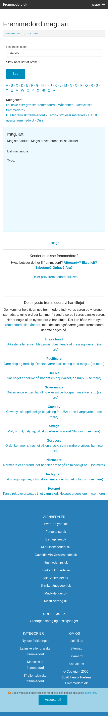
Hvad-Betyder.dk (56, 524)
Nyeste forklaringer (35, 640)
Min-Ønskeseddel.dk (55, 547)
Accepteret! (53, 699)
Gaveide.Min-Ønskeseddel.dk (56, 555)
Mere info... (91, 692)
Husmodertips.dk (56, 562)
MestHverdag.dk (56, 601)
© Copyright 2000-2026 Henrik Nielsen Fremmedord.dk (76, 677)
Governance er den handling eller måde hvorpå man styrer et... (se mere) (54, 392)
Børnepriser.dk (55, 539)
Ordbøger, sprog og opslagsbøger (54, 621)
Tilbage (54, 243)
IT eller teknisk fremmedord (25, 115)
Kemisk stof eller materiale (67, 115)
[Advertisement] (54, 195)
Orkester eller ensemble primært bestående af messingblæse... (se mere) (54, 344)
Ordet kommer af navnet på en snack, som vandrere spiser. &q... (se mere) (54, 445)
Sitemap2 (76, 656)
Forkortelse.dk (56, 531)
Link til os (76, 640)
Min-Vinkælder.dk (55, 578)
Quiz (40, 120)
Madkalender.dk (55, 593)
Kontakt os (76, 664)
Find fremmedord (54, 50)
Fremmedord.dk (15, 4)
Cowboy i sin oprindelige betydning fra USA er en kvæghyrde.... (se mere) (54, 412)
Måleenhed (65, 105)
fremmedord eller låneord (22, 325)
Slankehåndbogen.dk (56, 585)
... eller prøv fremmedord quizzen (54, 277)
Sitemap (76, 648)
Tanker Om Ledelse (56, 570)
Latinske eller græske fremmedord (30, 105)
